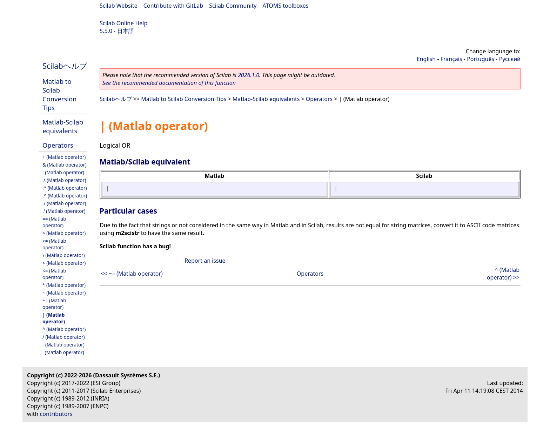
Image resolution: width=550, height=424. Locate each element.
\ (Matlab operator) (63, 255)
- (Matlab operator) (63, 344)
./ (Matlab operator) (64, 203)
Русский (510, 59)
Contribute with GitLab (173, 5)
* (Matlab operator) (64, 285)
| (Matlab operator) (53, 318)
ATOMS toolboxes (286, 5)
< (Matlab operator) (64, 263)
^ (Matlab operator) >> (503, 273)
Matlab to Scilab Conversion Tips (59, 94)
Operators (57, 145)
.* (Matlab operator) (64, 187)
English (426, 59)
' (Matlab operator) (63, 352)
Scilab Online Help (123, 23)
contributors (56, 414)
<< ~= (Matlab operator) (132, 273)
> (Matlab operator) (64, 233)
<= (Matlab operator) (54, 274)
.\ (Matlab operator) (64, 180)
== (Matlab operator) (54, 222)
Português (480, 59)
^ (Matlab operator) (64, 329)
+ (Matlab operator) (64, 157)
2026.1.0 (248, 75)
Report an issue (205, 260)
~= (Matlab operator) (54, 303)
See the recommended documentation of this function (169, 83)
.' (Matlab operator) (63, 211)
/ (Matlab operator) (63, 337)
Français (451, 59)
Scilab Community (232, 5)
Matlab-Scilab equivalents (62, 126)
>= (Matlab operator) (54, 244)
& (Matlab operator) (64, 164)
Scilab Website (119, 5)
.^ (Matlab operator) (64, 195)
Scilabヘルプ (64, 66)
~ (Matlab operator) (64, 292)
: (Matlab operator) (63, 172)
